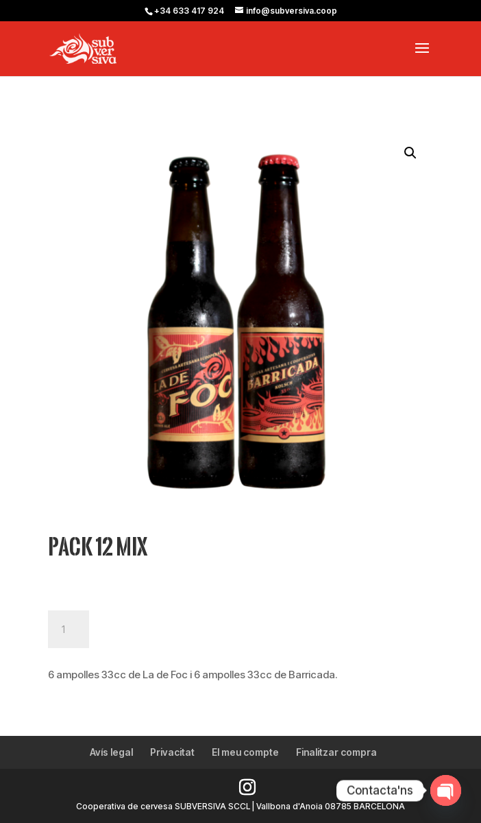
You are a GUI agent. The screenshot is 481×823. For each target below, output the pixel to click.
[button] (410, 153)
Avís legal (111, 752)
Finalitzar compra (336, 752)
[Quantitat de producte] (68, 629)
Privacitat (172, 752)
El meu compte (245, 752)
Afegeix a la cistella (179, 629)
